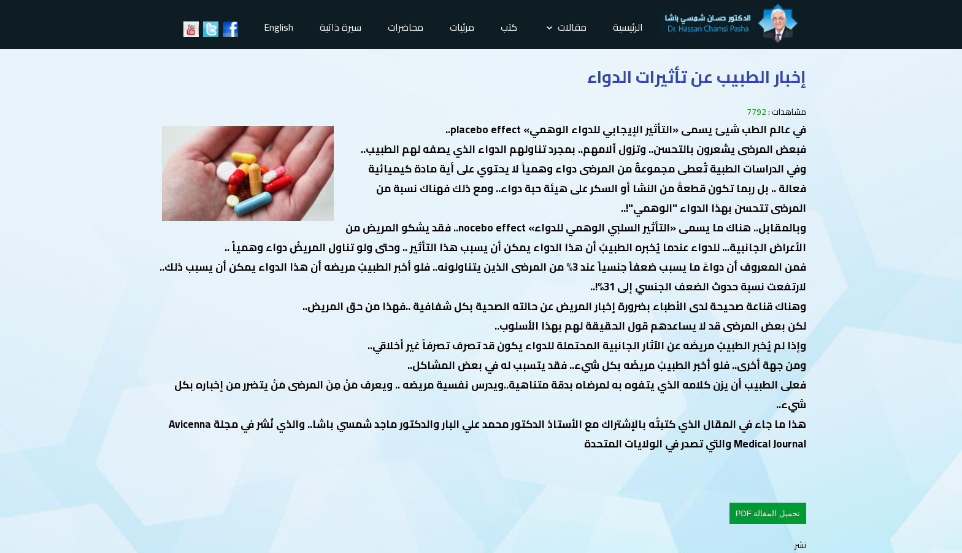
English (278, 27)
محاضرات (405, 27)
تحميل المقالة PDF (768, 513)
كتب (509, 27)
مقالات (567, 27)
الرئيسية (628, 27)
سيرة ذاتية (340, 27)
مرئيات (462, 27)
